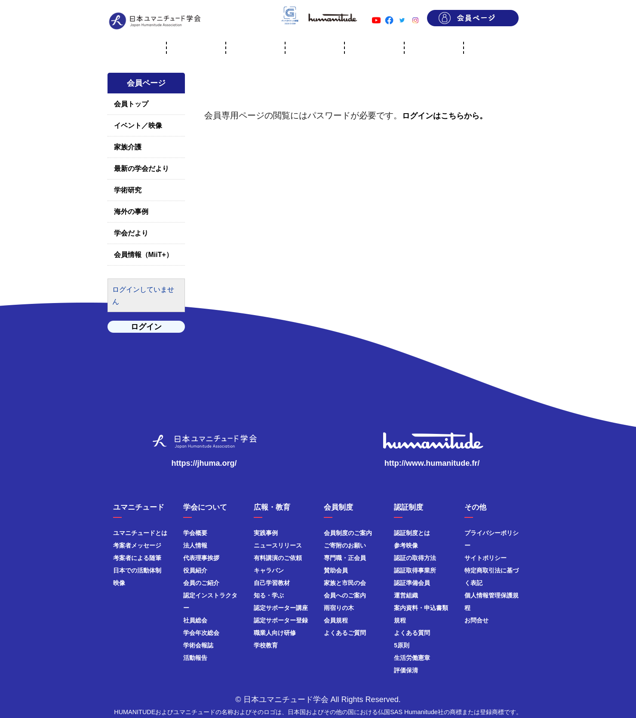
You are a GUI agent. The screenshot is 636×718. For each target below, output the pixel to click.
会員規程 (336, 620)
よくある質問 (412, 632)
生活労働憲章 (412, 657)
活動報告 (195, 657)
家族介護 (127, 147)
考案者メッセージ (137, 545)
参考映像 (406, 545)
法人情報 (195, 545)
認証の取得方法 (415, 557)
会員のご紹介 (201, 582)
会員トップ (131, 104)
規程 (400, 620)
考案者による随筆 (137, 557)
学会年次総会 (201, 632)
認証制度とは (412, 532)
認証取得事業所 (415, 570)
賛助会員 (336, 570)
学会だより (131, 233)
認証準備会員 (412, 582)
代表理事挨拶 (201, 557)
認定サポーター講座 (281, 607)
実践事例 (266, 532)
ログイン (146, 326)
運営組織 (406, 595)
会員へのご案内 (345, 595)
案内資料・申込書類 (421, 607)
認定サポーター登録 (281, 620)
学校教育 (266, 645)
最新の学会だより (141, 168)
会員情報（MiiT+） (143, 254)
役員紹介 (195, 570)
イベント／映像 (138, 125)
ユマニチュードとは (140, 532)
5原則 (401, 645)
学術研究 (127, 190)
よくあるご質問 (345, 632)
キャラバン (269, 570)
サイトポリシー (485, 557)
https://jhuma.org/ (204, 463)
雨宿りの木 (339, 607)
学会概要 (195, 532)
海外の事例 (131, 211)
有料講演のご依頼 (278, 557)
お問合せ (476, 620)
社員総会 (195, 620)
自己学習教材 (272, 582)
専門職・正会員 (345, 557)
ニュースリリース (278, 545)
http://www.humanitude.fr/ (431, 463)
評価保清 (406, 670)
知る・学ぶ (269, 595)
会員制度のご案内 (348, 532)
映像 (119, 582)
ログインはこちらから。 (444, 115)
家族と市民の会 (345, 582)
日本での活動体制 (137, 570)
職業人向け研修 (275, 632)
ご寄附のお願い (345, 545)
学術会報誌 (198, 645)
